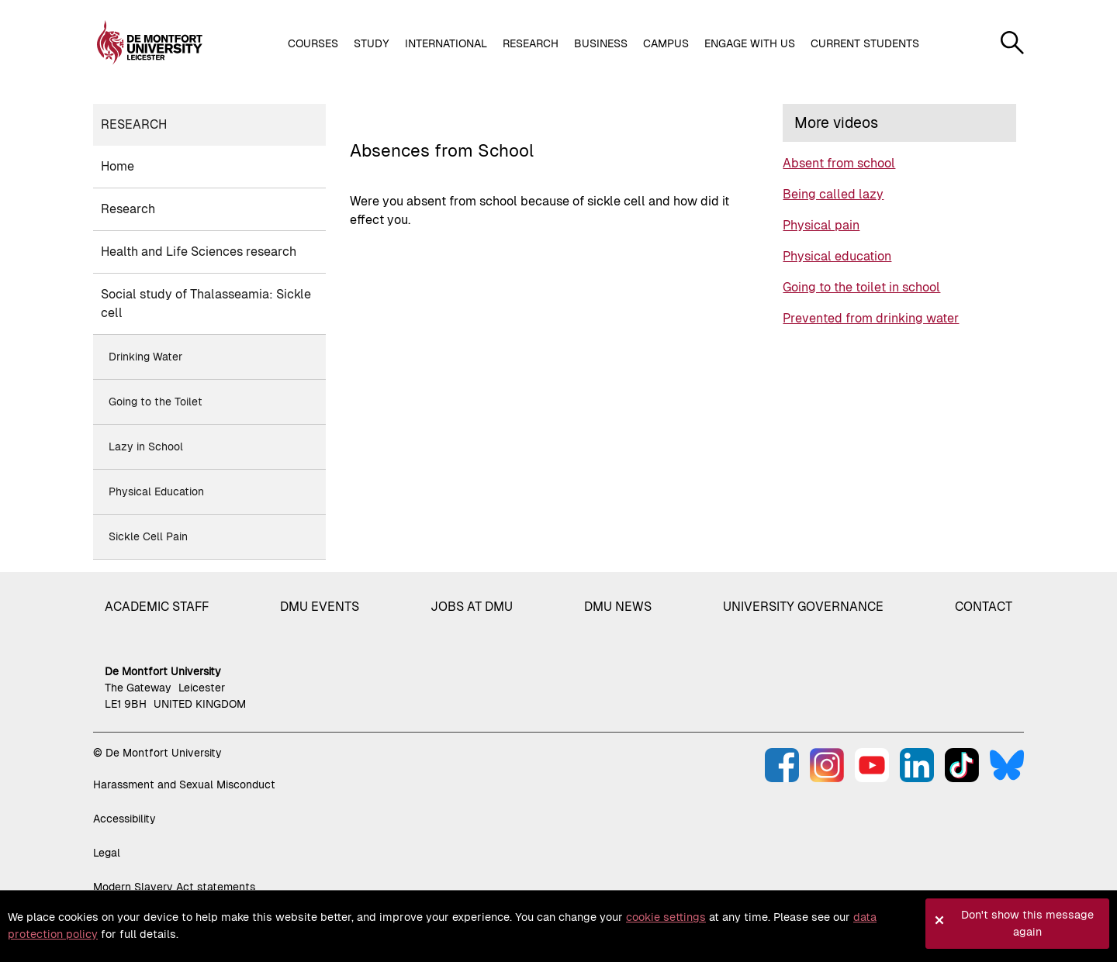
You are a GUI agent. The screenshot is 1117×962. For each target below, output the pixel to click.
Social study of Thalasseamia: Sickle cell (206, 303)
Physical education (837, 256)
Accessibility (124, 818)
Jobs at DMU (472, 606)
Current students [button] (865, 43)
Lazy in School (146, 446)
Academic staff (157, 606)
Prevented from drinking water (871, 318)
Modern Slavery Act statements (174, 887)
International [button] (446, 43)
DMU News (618, 606)
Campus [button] (666, 43)
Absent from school (839, 163)
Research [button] (530, 43)
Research (134, 124)
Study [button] (371, 43)
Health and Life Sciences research (198, 251)
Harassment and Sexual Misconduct (184, 784)
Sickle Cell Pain (148, 536)
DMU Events (319, 606)
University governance (803, 606)
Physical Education (156, 491)
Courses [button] (313, 43)
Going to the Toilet (155, 401)
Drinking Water (145, 356)
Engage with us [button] (749, 43)
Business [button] (601, 43)
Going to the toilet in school (861, 287)
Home (117, 166)
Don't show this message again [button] (1027, 923)
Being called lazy (833, 194)
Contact (983, 606)
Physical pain (821, 225)
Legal (106, 852)
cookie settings (666, 917)
